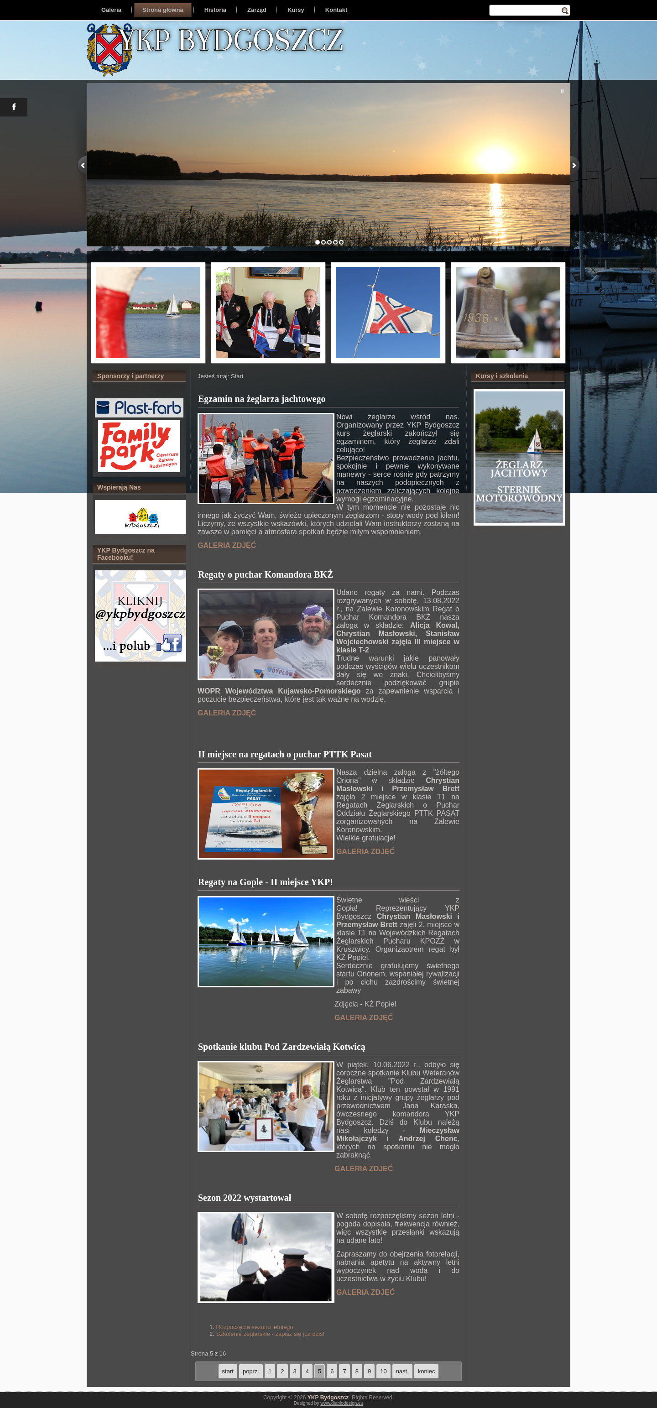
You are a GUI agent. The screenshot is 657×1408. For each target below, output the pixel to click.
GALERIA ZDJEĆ (363, 1169)
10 (383, 1371)
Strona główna (162, 9)
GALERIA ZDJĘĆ (227, 545)
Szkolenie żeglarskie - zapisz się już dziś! (270, 1333)
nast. (402, 1371)
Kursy (295, 9)
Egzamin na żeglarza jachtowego (261, 399)
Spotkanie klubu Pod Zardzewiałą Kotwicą (281, 1047)
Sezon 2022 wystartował (244, 1198)
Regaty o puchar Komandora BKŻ (265, 574)
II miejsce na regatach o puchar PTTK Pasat (285, 754)
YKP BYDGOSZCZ (230, 39)
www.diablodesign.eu (341, 1403)
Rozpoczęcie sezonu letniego (254, 1327)
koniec (426, 1371)
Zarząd (256, 9)
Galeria (111, 9)
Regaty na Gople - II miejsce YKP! (265, 882)
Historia (215, 9)
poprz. (251, 1371)
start (228, 1371)
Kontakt (336, 9)
